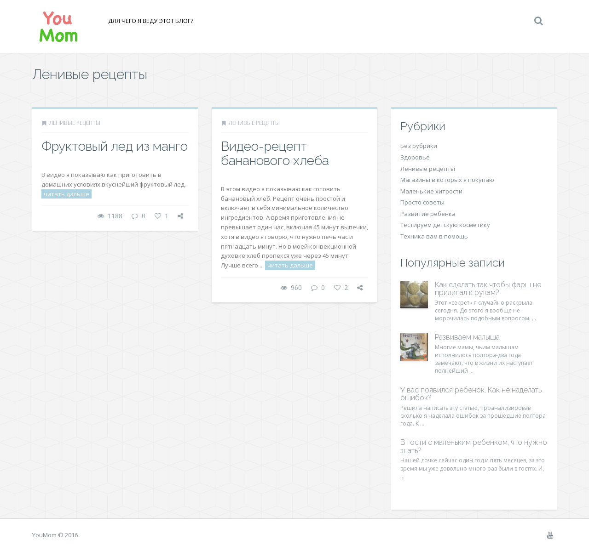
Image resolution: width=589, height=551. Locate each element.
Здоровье (415, 157)
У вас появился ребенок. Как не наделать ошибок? (471, 394)
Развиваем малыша (467, 337)
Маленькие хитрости (431, 191)
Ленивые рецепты (74, 123)
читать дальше (66, 194)
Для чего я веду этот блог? (150, 21)
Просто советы (422, 202)
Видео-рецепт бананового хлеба (275, 153)
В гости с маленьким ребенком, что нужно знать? (473, 446)
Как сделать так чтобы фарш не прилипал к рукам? (488, 288)
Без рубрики (418, 146)
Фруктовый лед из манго (114, 146)
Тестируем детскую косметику (445, 225)
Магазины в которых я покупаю (447, 180)
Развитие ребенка (428, 214)
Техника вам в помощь (434, 236)
